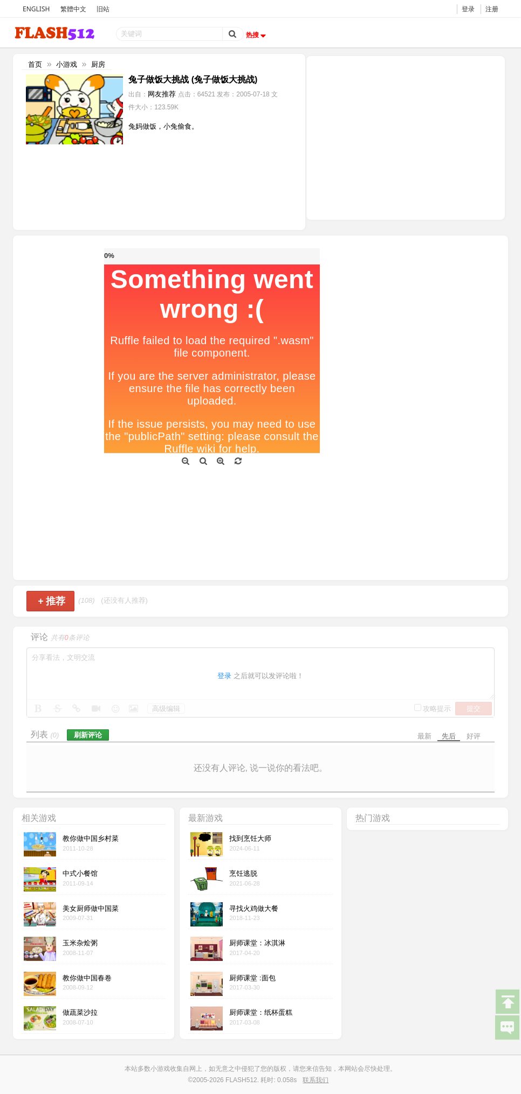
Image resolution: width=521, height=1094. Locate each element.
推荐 (51, 601)
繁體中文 (73, 8)
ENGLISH (36, 8)
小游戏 (66, 64)
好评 (474, 736)
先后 (449, 736)
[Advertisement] (405, 136)
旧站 (103, 8)
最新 (424, 736)
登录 (468, 8)
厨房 (98, 64)
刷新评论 (88, 735)
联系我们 (315, 1080)
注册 (491, 8)
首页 (35, 64)
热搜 (257, 35)
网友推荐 (162, 94)
